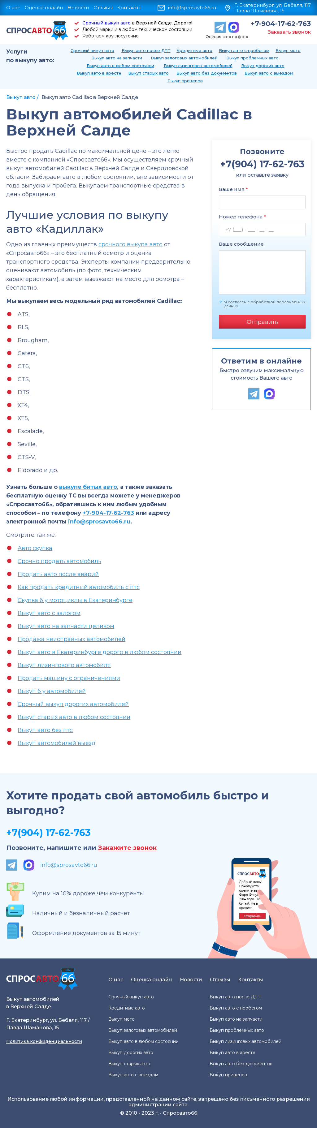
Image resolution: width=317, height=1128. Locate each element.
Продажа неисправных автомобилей (71, 639)
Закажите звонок (127, 848)
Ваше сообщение (241, 244)
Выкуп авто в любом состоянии (120, 65)
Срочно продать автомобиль (59, 561)
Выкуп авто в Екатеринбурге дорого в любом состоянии (99, 652)
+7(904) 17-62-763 (48, 832)
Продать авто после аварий (58, 574)
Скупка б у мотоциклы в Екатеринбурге (75, 600)
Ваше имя (233, 189)
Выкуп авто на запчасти (116, 57)
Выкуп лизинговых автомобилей (198, 65)
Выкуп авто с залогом (49, 613)
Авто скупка (35, 548)
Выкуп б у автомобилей (52, 691)
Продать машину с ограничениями (69, 678)
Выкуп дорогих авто (262, 65)
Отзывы (103, 8)
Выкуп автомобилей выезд (57, 743)
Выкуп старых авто (148, 73)
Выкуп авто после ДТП (146, 50)
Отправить (262, 322)
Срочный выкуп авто (106, 23)
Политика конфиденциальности (44, 1041)
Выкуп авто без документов (206, 73)
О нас (13, 8)
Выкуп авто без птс (45, 730)
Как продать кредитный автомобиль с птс (79, 587)
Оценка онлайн (44, 8)
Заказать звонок (289, 32)
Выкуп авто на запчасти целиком (66, 626)
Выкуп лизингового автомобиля (64, 665)
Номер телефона (242, 217)
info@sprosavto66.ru (192, 8)
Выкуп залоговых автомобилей (184, 57)
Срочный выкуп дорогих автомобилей (73, 704)
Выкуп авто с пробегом (244, 50)
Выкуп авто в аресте (99, 73)
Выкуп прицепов (185, 80)
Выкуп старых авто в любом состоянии (74, 717)
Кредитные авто (194, 50)
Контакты (129, 8)
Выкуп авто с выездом (269, 73)
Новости (78, 8)
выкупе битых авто (88, 487)
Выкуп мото (288, 50)
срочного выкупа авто (130, 244)
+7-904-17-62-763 (281, 23)
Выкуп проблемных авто (252, 57)
